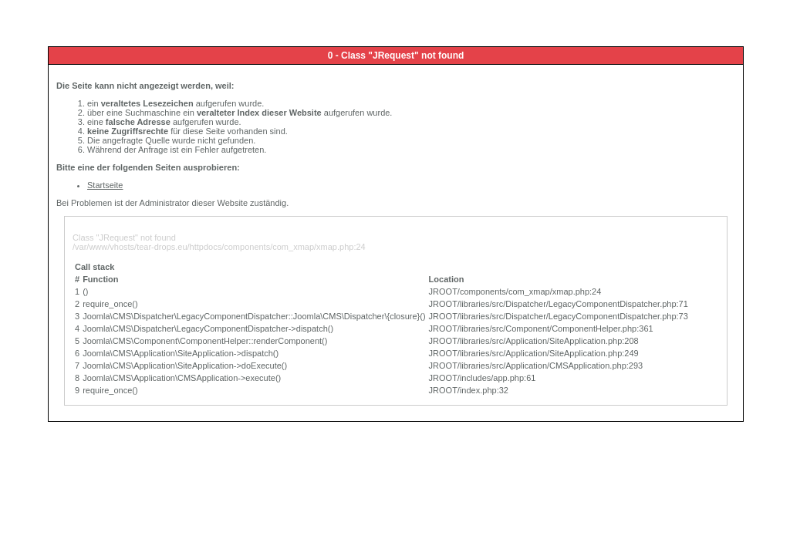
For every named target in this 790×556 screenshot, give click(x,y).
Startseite (105, 185)
